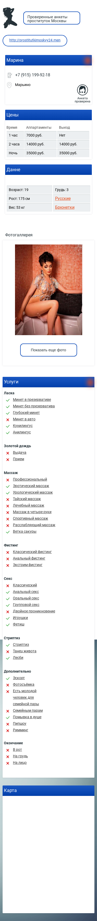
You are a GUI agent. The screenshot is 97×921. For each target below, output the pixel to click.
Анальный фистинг (29, 558)
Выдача (19, 452)
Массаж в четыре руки (32, 512)
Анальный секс (26, 592)
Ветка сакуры (24, 531)
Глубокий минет (26, 412)
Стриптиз (21, 644)
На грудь (20, 756)
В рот (17, 749)
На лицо (20, 762)
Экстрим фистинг (27, 565)
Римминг (20, 730)
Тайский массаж (27, 499)
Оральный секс (26, 598)
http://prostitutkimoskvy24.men (35, 40)
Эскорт (19, 678)
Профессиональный (30, 479)
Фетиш (18, 624)
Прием (18, 459)
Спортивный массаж (30, 518)
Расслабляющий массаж (34, 525)
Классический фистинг (32, 552)
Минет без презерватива (34, 406)
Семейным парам (28, 710)
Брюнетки (64, 207)
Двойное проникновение (34, 611)
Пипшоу (19, 723)
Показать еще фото (48, 350)
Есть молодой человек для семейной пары (26, 697)
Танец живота (24, 651)
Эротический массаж (31, 486)
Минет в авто (24, 419)
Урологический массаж (33, 492)
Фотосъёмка (23, 684)
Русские (63, 198)
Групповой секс (26, 605)
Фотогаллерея (19, 234)
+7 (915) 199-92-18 (32, 74)
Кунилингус (23, 425)
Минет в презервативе (32, 399)
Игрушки (20, 618)
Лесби (18, 657)
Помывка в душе (27, 717)
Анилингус (22, 432)
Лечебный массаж (28, 505)
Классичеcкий (25, 585)
